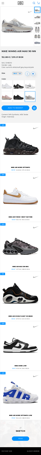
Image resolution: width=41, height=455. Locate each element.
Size (3, 73)
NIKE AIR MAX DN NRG (20, 266)
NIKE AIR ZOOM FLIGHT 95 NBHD (20, 316)
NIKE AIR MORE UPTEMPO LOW (20, 415)
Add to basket (15, 108)
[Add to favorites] (34, 108)
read (20, 439)
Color (4, 79)
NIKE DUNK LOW (20, 366)
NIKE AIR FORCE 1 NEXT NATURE (20, 217)
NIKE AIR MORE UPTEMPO (20, 167)
